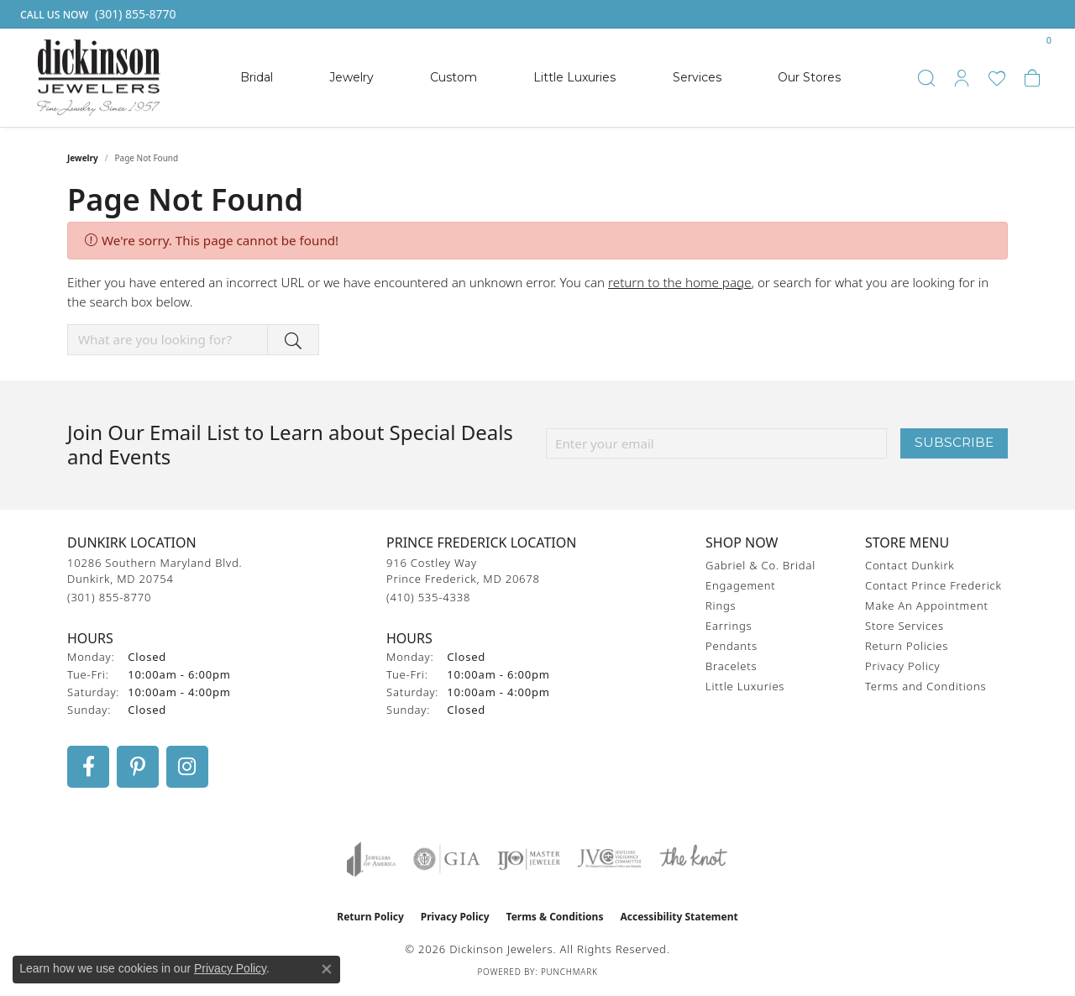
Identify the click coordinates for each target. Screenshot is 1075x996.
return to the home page (679, 282)
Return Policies (906, 645)
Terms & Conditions (555, 917)
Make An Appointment (926, 605)
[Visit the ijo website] (528, 859)
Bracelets (731, 666)
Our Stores (809, 77)
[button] (926, 78)
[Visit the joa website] (371, 859)
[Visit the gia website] (446, 859)
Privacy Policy (902, 666)
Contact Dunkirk (910, 565)
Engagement (740, 585)
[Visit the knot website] (692, 859)
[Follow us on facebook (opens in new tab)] (88, 767)
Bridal (256, 77)
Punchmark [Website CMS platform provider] (569, 972)
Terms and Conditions (925, 686)
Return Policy (370, 917)
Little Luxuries (574, 77)
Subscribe (954, 442)
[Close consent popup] (327, 969)
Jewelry (351, 77)
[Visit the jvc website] (609, 859)
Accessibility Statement (678, 917)
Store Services (904, 625)
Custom (453, 77)
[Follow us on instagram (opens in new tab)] (187, 767)
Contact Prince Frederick (933, 585)
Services (697, 77)
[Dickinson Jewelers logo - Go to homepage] (98, 78)
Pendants (731, 645)
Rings (720, 605)
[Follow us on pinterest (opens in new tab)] (138, 767)
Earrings (728, 625)
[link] (96, 14)
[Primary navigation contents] (540, 78)
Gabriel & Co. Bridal (760, 565)
